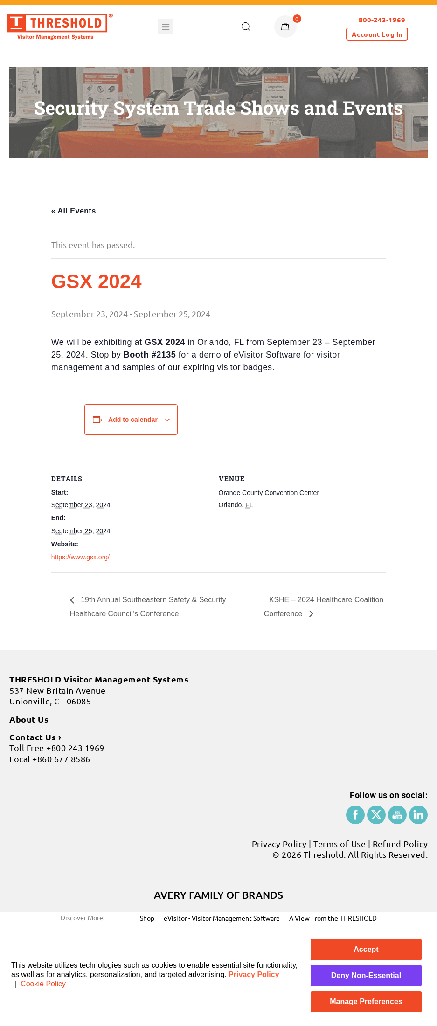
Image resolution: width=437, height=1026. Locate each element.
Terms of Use (339, 843)
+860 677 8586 (61, 759)
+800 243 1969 (75, 747)
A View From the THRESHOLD (333, 918)
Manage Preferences (366, 1001)
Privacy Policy (254, 974)
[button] (377, 34)
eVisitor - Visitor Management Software (222, 918)
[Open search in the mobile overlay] (246, 26)
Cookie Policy (43, 984)
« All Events (73, 211)
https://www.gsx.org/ (80, 557)
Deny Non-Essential (366, 975)
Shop (147, 918)
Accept (366, 949)
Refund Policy (400, 843)
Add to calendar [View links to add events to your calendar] (133, 419)
